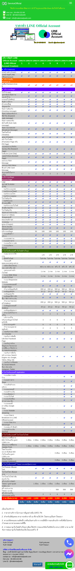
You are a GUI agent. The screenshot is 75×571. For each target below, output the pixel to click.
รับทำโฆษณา (44, 545)
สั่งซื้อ (22, 502)
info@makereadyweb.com (21, 18)
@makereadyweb (19, 15)
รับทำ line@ (7, 545)
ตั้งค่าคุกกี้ (37, 564)
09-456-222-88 (19, 12)
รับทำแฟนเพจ (44, 542)
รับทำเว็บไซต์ (8, 542)
